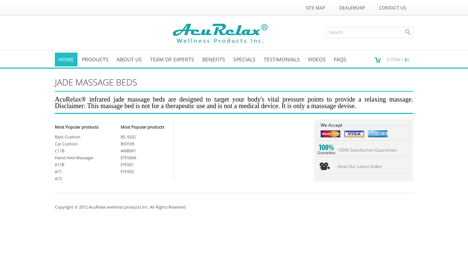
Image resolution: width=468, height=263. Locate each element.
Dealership (352, 8)
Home (66, 59)
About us (129, 59)
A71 (58, 171)
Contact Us (392, 8)
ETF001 (127, 164)
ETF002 (127, 171)
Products (95, 59)
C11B (59, 150)
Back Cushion (67, 137)
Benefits (213, 59)
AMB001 (128, 150)
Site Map (315, 8)
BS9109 (127, 143)
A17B (59, 164)
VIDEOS (317, 59)
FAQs (340, 59)
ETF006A (128, 157)
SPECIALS (244, 59)
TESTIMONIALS (282, 59)
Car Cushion (66, 143)
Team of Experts (172, 59)
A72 (58, 178)
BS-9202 (128, 137)
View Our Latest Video (359, 166)
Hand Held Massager (74, 157)
